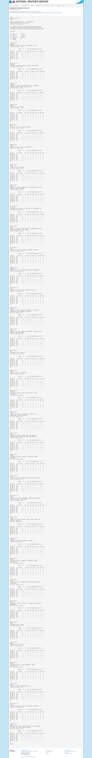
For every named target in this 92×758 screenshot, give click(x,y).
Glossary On (39, 11)
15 (24, 12)
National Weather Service (25, 752)
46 (57, 12)
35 (45, 12)
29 (39, 12)
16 (25, 12)
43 (54, 12)
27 (37, 12)
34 (44, 12)
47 (58, 12)
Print (30, 11)
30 (40, 12)
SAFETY (32, 5)
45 (56, 12)
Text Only (27, 11)
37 (47, 12)
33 (43, 12)
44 (55, 12)
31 (41, 12)
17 (26, 12)
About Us (66, 752)
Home (10, 11)
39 (49, 12)
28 (38, 12)
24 (33, 12)
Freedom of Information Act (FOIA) (70, 751)
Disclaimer (48, 750)
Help (47, 752)
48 (59, 12)
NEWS (53, 5)
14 (23, 12)
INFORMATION (39, 5)
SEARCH (58, 5)
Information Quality (49, 751)
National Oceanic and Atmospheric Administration (29, 751)
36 (46, 12)
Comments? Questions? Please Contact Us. (28, 756)
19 (28, 12)
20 (29, 12)
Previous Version (22, 11)
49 (60, 12)
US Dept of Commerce (25, 750)
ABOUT (64, 5)
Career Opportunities (68, 753)
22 (31, 12)
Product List (34, 11)
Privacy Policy (67, 750)
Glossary (47, 753)
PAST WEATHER (25, 5)
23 (32, 12)
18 (27, 12)
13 (22, 12)
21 (30, 12)
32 (42, 12)
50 (61, 12)
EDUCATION (47, 5)
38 (48, 12)
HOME (12, 5)
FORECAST (17, 5)
